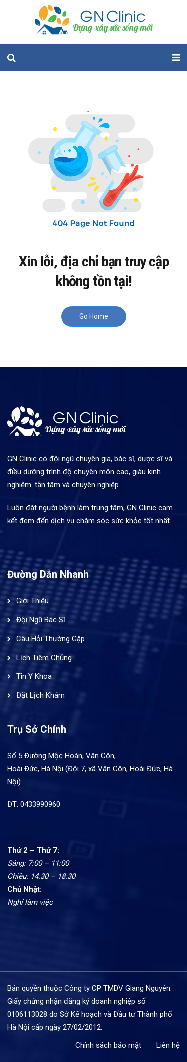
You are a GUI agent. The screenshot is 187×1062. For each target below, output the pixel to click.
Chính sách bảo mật (108, 1045)
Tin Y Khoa (34, 676)
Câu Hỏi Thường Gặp (50, 638)
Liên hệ (168, 1045)
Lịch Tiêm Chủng (44, 657)
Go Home (93, 316)
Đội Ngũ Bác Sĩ (40, 619)
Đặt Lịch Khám (40, 695)
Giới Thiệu (32, 600)
